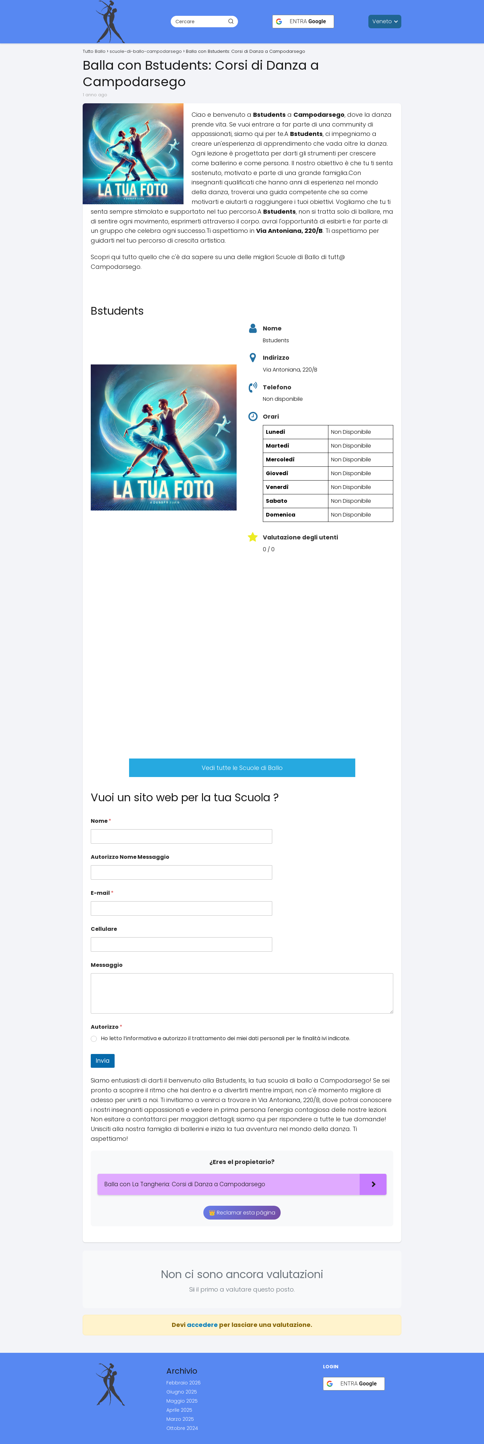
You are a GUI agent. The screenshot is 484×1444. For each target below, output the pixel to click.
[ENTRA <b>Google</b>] (303, 21)
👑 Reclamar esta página (242, 1213)
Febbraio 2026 (183, 1382)
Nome (101, 821)
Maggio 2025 (182, 1401)
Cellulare (104, 929)
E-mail (102, 893)
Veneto (382, 21)
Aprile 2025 (179, 1410)
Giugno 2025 (181, 1391)
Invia (103, 1061)
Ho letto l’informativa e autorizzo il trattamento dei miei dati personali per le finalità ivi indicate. (225, 1038)
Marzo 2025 (180, 1419)
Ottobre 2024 (182, 1428)
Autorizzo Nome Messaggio (130, 857)
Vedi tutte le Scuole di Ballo (242, 768)
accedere (202, 1324)
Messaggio (107, 965)
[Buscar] (231, 21)
